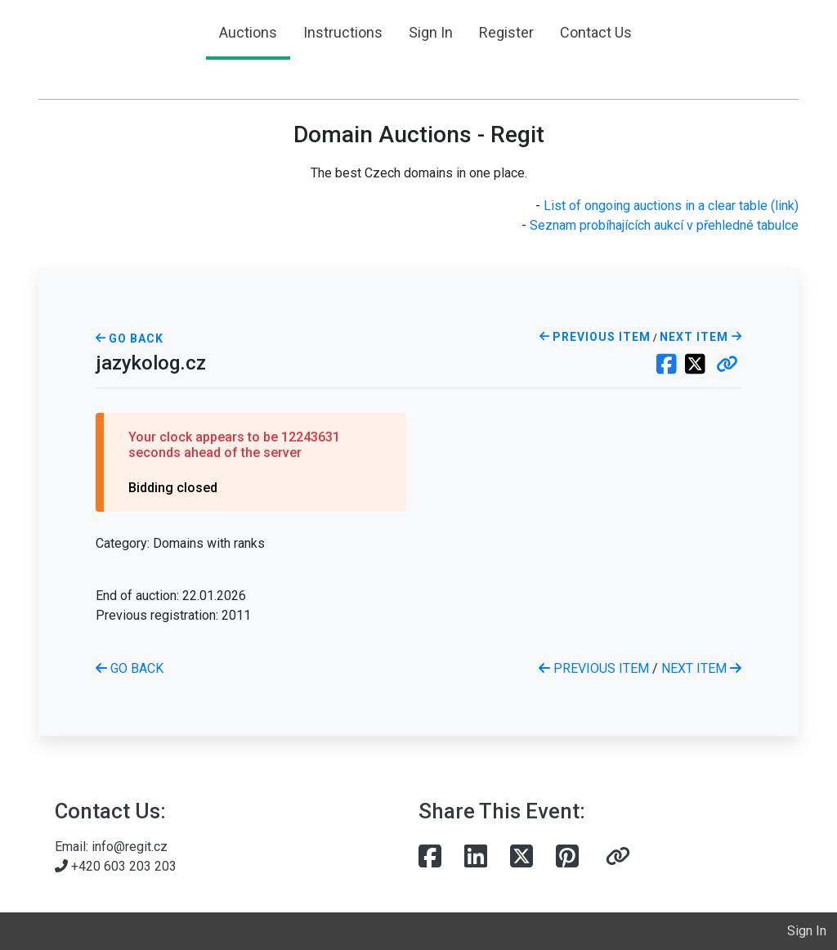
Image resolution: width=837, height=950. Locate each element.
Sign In (431, 32)
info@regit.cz (130, 846)
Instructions (343, 32)
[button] (727, 365)
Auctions (248, 32)
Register (506, 32)
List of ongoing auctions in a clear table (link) (671, 205)
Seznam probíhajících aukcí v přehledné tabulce (664, 225)
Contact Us (596, 32)
